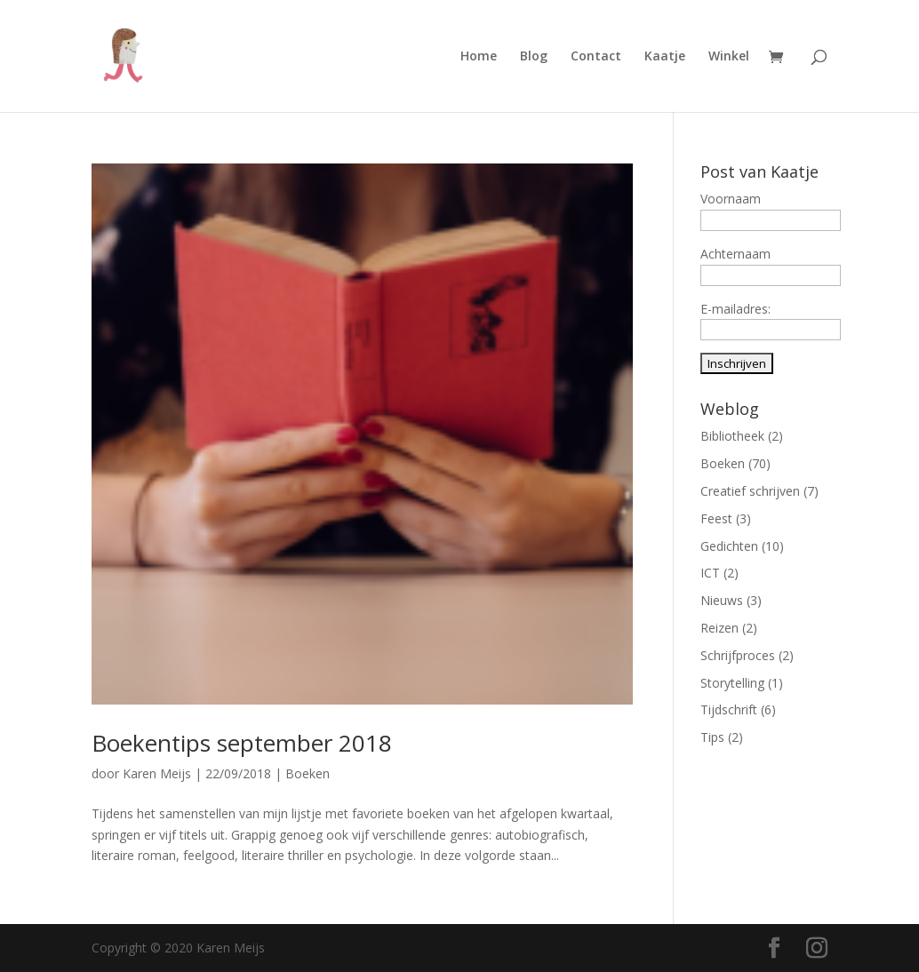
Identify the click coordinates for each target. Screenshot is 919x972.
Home (478, 57)
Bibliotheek (732, 435)
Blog (533, 57)
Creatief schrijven (750, 490)
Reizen (719, 627)
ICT (710, 572)
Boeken (307, 773)
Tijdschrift (728, 709)
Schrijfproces (737, 655)
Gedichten (729, 546)
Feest (716, 518)
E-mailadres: (735, 308)
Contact (596, 57)
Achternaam (735, 253)
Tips (712, 737)
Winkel (728, 57)
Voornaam (730, 198)
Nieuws (721, 600)
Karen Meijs (157, 773)
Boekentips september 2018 (242, 743)
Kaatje (664, 57)
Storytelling (732, 682)
